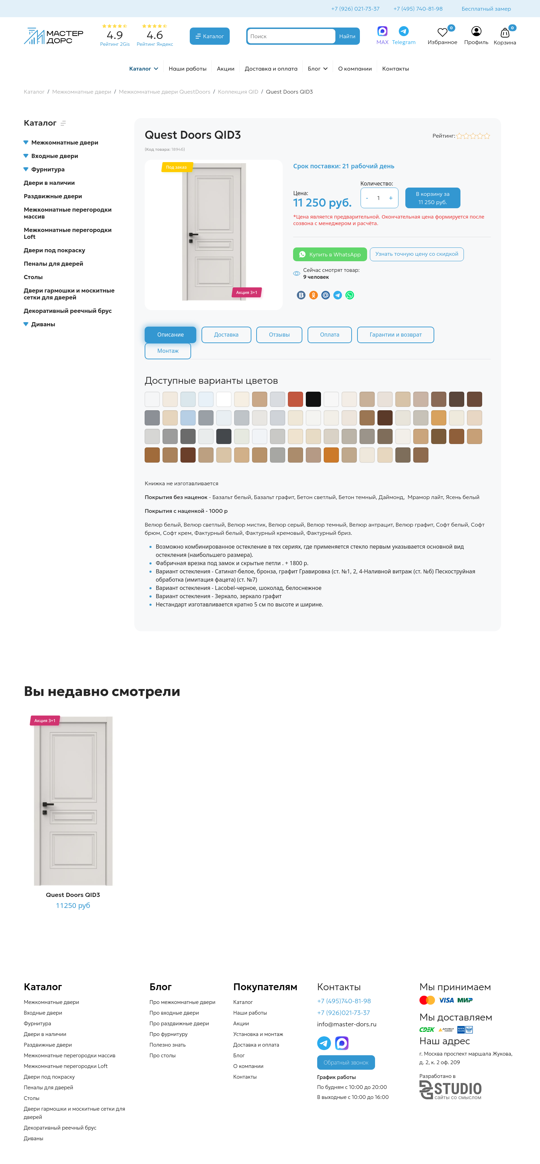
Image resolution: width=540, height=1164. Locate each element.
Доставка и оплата (271, 69)
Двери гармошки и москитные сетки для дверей (69, 294)
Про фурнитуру (168, 1034)
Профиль (476, 42)
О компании (355, 69)
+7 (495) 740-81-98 (417, 9)
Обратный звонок (346, 1063)
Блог (314, 69)
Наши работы (188, 69)
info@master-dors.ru (347, 1025)
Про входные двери (174, 1013)
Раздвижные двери (53, 197)
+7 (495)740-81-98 (344, 1002)
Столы (33, 278)
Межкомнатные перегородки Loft (68, 234)
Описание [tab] (170, 335)
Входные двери (51, 156)
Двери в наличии (49, 183)
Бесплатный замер (486, 9)
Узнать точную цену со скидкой (417, 254)
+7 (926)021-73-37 (343, 1013)
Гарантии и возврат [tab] (398, 335)
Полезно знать (167, 1045)
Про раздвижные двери (179, 1024)
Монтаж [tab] (168, 352)
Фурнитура (44, 170)
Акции (226, 69)
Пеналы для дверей (53, 264)
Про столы (162, 1056)
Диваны (39, 325)
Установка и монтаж (258, 1034)
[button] (505, 34)
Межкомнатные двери (61, 143)
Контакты (395, 69)
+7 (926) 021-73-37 (355, 9)
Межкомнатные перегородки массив (68, 214)
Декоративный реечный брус (68, 311)
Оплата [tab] (331, 335)
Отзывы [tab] (280, 335)
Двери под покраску (54, 251)
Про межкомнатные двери (182, 1002)
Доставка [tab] (227, 335)
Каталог (213, 36)
